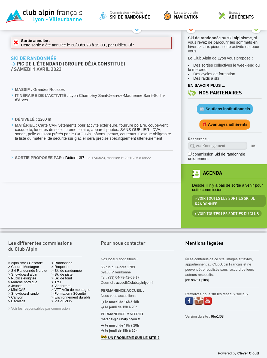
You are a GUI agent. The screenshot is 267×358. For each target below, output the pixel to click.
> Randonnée (61, 263)
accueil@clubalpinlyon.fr (134, 283)
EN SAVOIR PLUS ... (206, 85)
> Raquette (60, 267)
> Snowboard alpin (22, 274)
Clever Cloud (248, 353)
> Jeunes (15, 286)
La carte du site (186, 15)
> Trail (56, 282)
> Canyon (15, 297)
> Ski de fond (61, 278)
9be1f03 (217, 316)
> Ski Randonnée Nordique (29, 270)
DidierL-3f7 (124, 45)
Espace (240, 15)
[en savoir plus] (197, 280)
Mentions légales (204, 243)
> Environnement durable (70, 297)
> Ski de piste (61, 274)
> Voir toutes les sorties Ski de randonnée (225, 201)
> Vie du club (61, 301)
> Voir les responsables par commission (39, 308)
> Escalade (17, 301)
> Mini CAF (17, 290)
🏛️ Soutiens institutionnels (224, 109)
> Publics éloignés (22, 278)
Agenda (212, 173)
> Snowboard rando (23, 293)
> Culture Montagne (23, 267)
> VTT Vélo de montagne (70, 290)
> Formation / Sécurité (68, 293)
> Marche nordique (22, 282)
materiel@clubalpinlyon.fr (120, 319)
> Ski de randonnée (66, 270)
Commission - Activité (126, 15)
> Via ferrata (61, 286)
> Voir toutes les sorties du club (227, 214)
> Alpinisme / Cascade (25, 263)
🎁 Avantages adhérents (225, 124)
